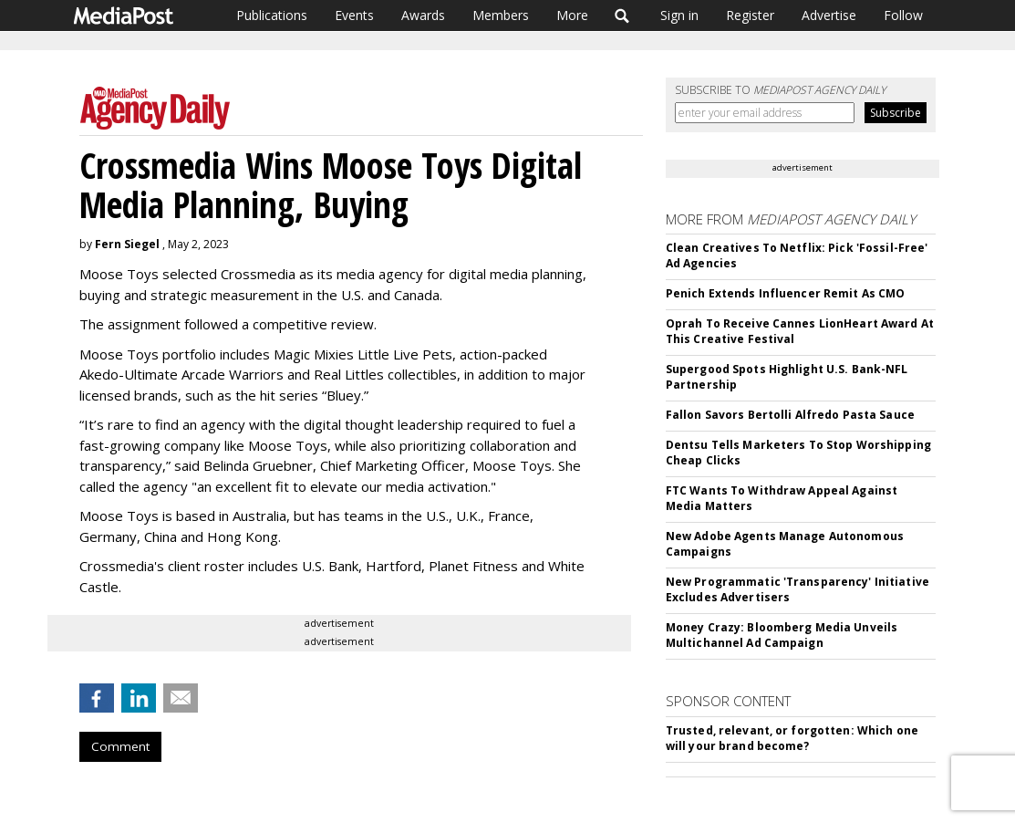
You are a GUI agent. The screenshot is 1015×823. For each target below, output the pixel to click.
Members (500, 15)
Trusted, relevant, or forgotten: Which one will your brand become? (792, 738)
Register (750, 15)
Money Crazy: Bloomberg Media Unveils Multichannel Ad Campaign (781, 635)
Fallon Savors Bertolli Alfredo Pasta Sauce (790, 414)
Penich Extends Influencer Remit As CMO (786, 293)
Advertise (829, 15)
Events (354, 15)
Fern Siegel (127, 244)
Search (622, 15)
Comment (120, 746)
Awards (423, 15)
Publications (271, 15)
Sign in (679, 15)
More (572, 15)
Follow (903, 15)
